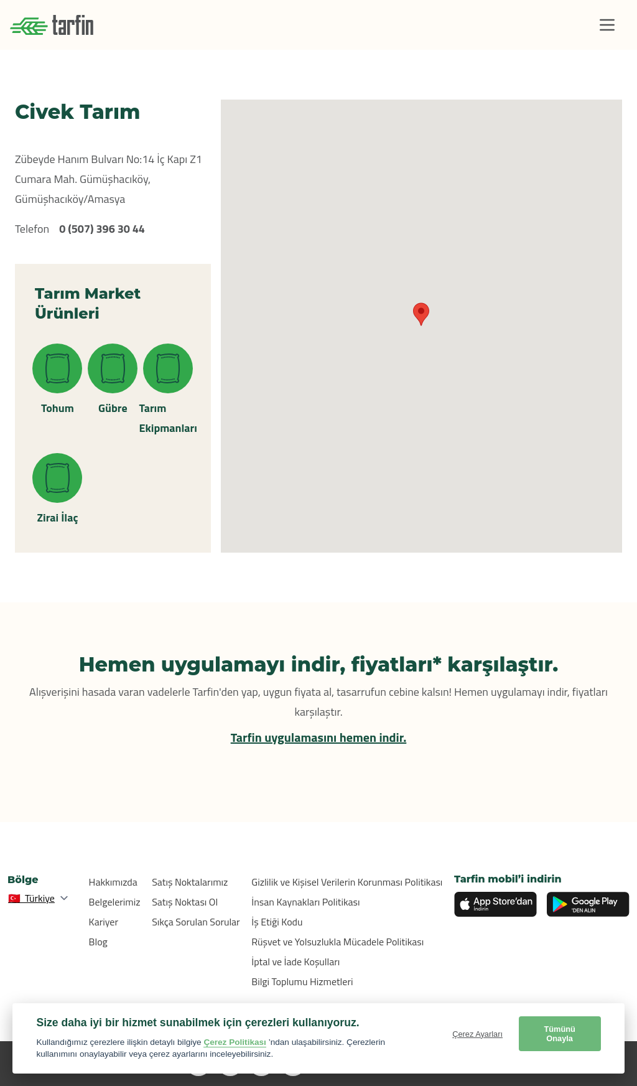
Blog (98, 941)
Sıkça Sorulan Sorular (196, 921)
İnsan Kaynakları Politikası (305, 901)
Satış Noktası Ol (185, 901)
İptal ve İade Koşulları (295, 961)
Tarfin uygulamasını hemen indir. (319, 737)
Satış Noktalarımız (190, 881)
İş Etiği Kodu (276, 921)
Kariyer (103, 921)
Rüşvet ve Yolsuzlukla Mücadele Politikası (337, 941)
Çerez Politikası (234, 1042)
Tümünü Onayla (559, 1033)
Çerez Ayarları (477, 1034)
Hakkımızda (113, 881)
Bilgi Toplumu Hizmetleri (302, 981)
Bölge (23, 880)
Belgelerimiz (115, 901)
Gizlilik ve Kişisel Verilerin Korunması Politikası (346, 881)
